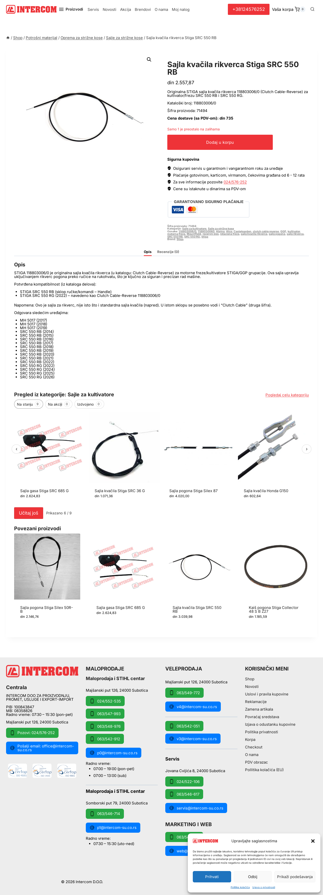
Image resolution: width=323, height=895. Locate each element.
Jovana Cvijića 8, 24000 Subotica (195, 770)
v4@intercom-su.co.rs (193, 706)
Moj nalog (181, 9)
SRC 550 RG (192, 236)
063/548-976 (105, 726)
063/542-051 (184, 726)
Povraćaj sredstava (262, 716)
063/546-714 (105, 813)
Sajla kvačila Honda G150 (266, 490)
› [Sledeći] (307, 449)
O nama (161, 9)
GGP (283, 231)
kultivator (294, 231)
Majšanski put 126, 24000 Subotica (37, 722)
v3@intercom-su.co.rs (193, 738)
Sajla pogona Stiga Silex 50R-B (46, 609)
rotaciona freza (229, 234)
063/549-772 (184, 692)
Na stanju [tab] (28, 404)
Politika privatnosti (261, 732)
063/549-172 (184, 837)
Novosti (109, 9)
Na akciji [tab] (59, 404)
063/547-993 (105, 713)
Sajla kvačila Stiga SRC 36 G (120, 490)
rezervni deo (211, 234)
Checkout (253, 747)
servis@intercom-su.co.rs (196, 807)
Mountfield (194, 234)
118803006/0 (187, 231)
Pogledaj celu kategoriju (287, 395)
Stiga (204, 236)
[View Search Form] (312, 9)
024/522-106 (184, 781)
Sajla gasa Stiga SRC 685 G (44, 490)
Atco (229, 231)
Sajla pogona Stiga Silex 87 (193, 490)
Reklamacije (256, 701)
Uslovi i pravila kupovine (266, 694)
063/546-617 (184, 794)
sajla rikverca (295, 234)
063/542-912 (105, 738)
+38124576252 (248, 9)
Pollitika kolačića (240, 887)
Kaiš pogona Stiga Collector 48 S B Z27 (274, 609)
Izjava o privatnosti (263, 887)
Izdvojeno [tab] (89, 404)
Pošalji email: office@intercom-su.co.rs (42, 748)
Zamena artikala (259, 709)
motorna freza (176, 234)
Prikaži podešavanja (295, 876)
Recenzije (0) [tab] (168, 252)
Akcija (125, 9)
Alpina (220, 231)
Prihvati (212, 876)
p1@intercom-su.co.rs (113, 827)
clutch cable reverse (266, 231)
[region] (161, 458)
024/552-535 (105, 701)
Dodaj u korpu (227, 142)
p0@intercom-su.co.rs (114, 752)
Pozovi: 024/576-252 (32, 732)
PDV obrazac (256, 762)
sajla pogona (277, 234)
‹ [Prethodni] (16, 449)
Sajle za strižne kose (195, 58)
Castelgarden (242, 231)
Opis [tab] (148, 252)
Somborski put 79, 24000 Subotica (117, 803)
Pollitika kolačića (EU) (264, 769)
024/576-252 (235, 182)
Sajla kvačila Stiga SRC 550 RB (197, 609)
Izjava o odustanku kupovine (270, 724)
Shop (249, 679)
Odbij (252, 876)
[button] (312, 841)
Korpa (250, 739)
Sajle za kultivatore (194, 228)
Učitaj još (28, 513)
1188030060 (206, 231)
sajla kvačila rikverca (254, 234)
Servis (93, 9)
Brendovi (143, 9)
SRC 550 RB (175, 236)
